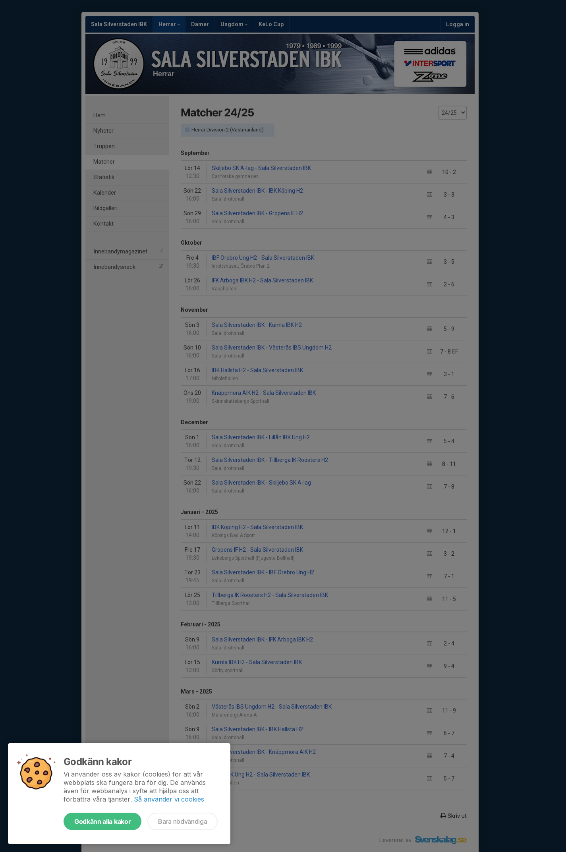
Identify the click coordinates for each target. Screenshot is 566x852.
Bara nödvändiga (182, 821)
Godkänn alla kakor (102, 821)
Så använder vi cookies (169, 799)
